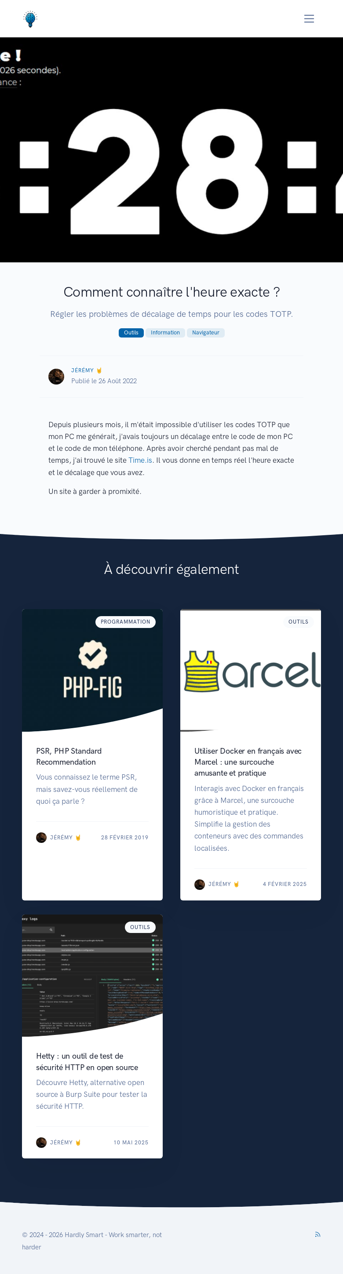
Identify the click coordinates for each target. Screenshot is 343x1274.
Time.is (140, 460)
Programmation (125, 622)
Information (165, 332)
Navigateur (205, 332)
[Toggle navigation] (309, 18)
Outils (131, 332)
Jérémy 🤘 (87, 370)
